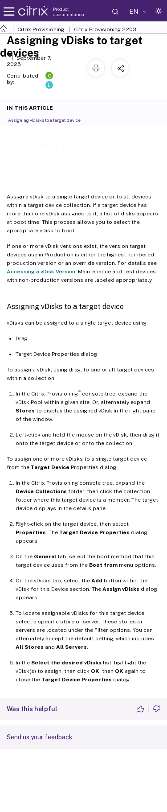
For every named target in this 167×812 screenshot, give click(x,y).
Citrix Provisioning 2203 (105, 29)
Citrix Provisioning (40, 29)
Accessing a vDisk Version (41, 271)
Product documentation (68, 11)
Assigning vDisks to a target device (49, 119)
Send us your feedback (40, 737)
